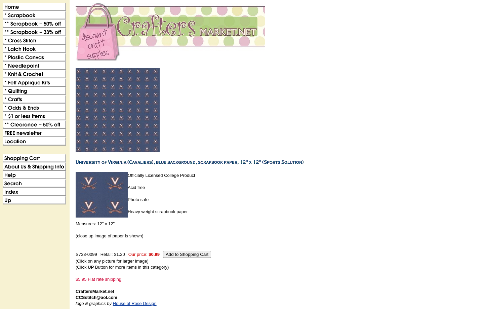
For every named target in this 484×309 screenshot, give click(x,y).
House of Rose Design (135, 303)
